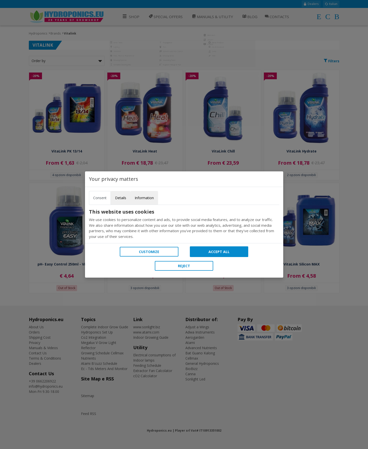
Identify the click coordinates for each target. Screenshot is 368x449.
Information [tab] (144, 197)
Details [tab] (120, 197)
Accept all (219, 251)
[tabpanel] (184, 224)
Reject (184, 265)
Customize (149, 251)
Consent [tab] (100, 197)
